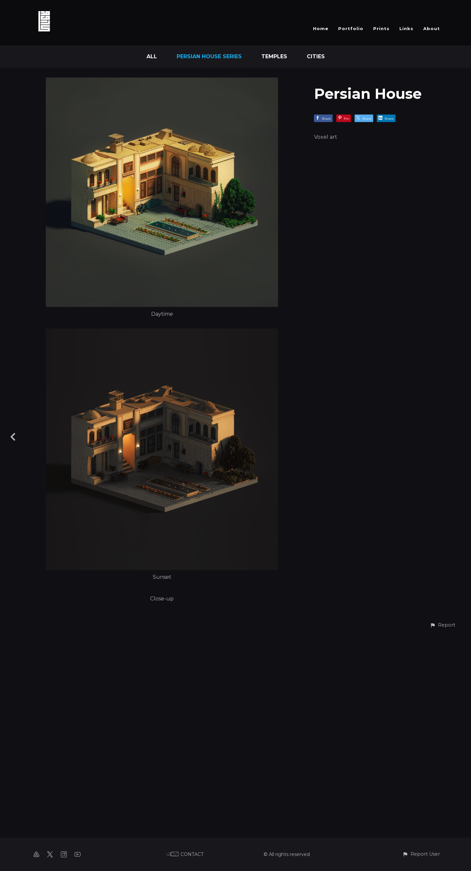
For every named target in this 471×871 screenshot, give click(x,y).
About (431, 28)
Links (406, 28)
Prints (381, 28)
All (152, 56)
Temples (274, 56)
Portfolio (350, 28)
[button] (442, 857)
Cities (316, 56)
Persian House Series (209, 56)
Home (320, 28)
